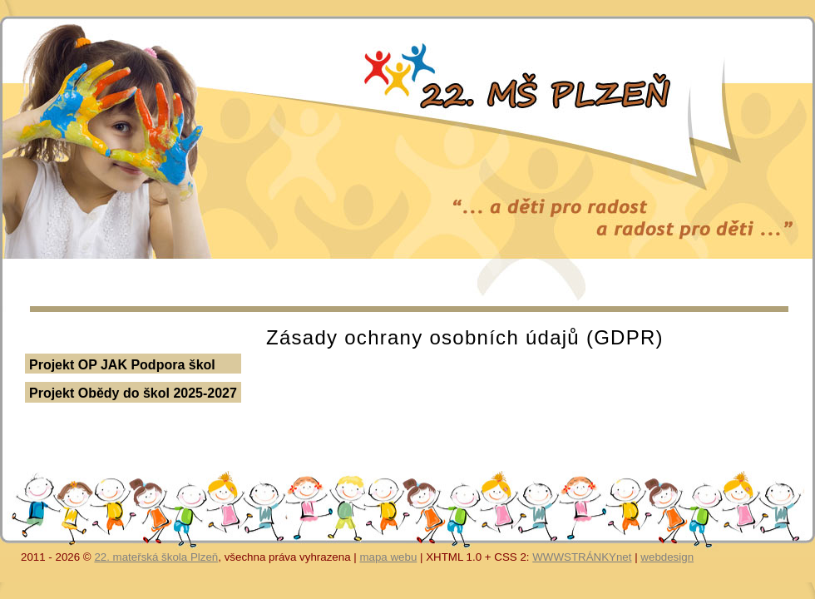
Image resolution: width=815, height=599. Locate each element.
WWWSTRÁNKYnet (581, 557)
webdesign (667, 557)
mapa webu (388, 557)
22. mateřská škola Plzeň (156, 557)
